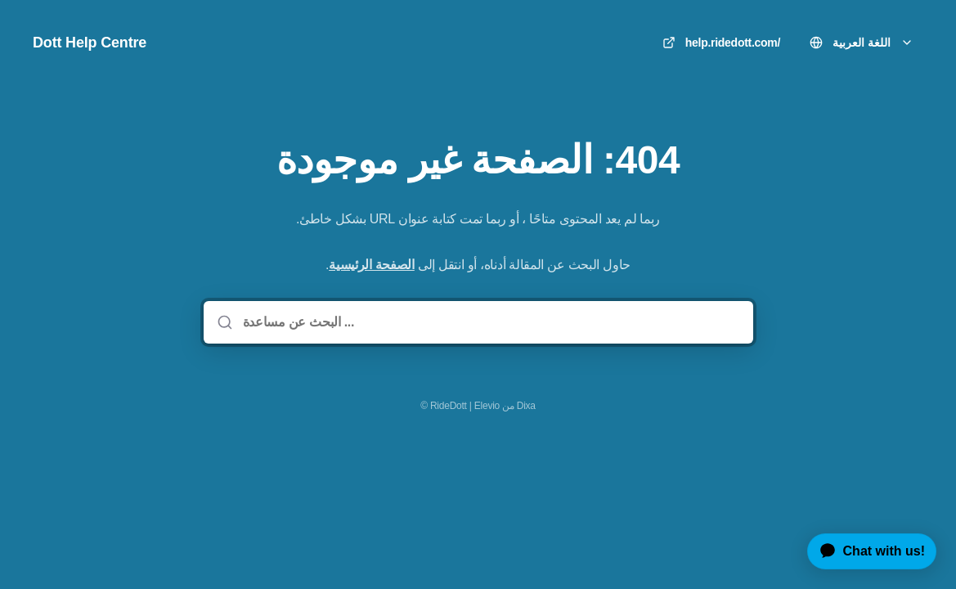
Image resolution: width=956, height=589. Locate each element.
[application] (865, 551)
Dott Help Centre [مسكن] (89, 42)
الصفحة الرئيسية (372, 265)
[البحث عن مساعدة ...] (489, 322)
